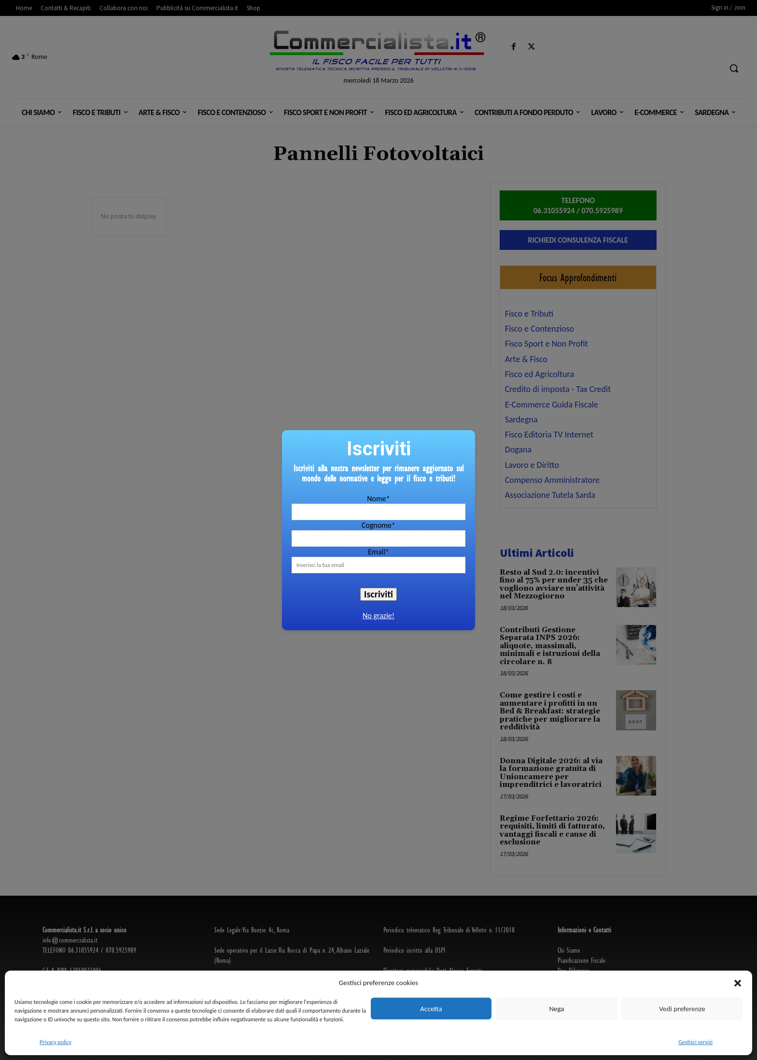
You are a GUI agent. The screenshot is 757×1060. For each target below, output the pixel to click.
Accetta (431, 1008)
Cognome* (378, 525)
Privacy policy (55, 1042)
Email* (378, 551)
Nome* (378, 498)
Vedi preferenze (682, 1008)
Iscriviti (378, 594)
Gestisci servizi (695, 1042)
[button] (738, 983)
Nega (556, 1008)
